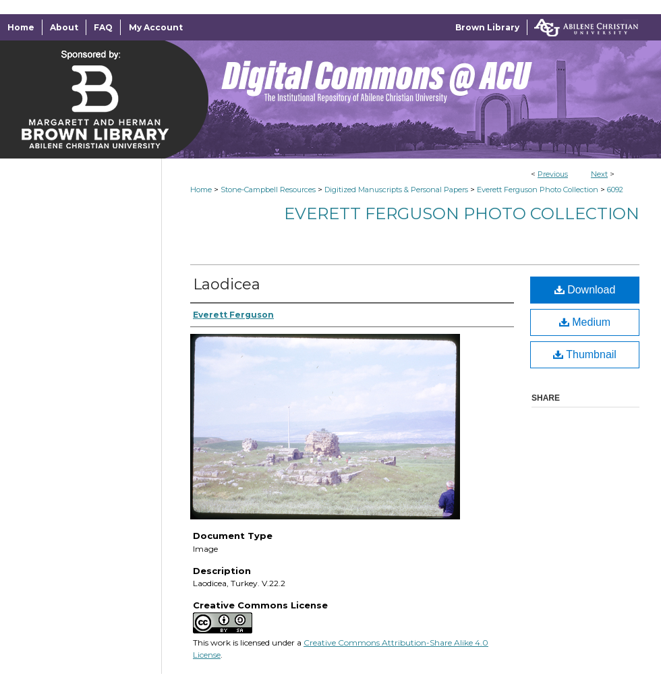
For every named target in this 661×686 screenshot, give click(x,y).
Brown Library (487, 27)
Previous (553, 174)
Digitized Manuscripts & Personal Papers (396, 189)
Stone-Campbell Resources (268, 189)
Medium (584, 322)
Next (599, 174)
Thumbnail (584, 354)
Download (585, 289)
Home (201, 189)
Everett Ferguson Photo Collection (537, 189)
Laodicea (226, 284)
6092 (615, 189)
